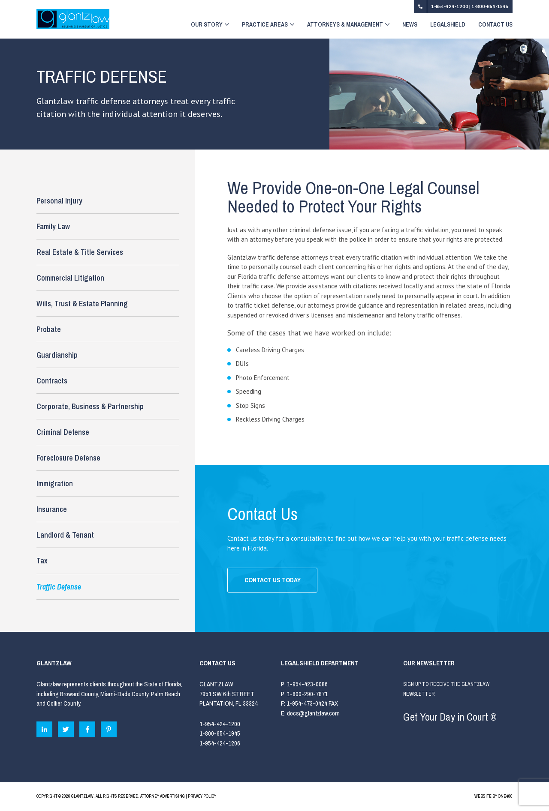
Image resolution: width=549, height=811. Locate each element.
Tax (42, 561)
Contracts (51, 381)
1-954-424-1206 (219, 743)
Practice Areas (268, 24)
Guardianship (57, 355)
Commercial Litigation (70, 278)
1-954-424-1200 (450, 6)
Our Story (210, 24)
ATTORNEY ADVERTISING (162, 796)
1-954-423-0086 (307, 683)
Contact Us (495, 24)
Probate (48, 329)
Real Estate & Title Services (79, 252)
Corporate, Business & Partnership (90, 406)
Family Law (53, 226)
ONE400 (505, 796)
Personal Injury (59, 201)
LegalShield (447, 24)
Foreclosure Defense (68, 458)
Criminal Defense (62, 432)
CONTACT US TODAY (272, 579)
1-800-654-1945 (489, 6)
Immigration (54, 483)
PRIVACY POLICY (202, 796)
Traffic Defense (58, 587)
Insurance (51, 509)
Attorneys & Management (348, 24)
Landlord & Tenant (65, 535)
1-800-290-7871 (307, 693)
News (409, 24)
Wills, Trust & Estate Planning (82, 303)
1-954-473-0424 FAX (312, 703)
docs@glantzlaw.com (314, 713)
